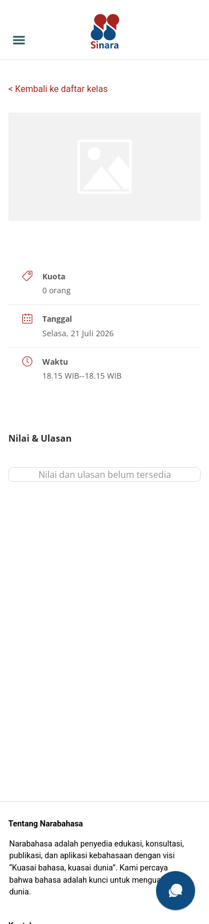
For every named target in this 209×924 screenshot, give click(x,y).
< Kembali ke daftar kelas (58, 89)
